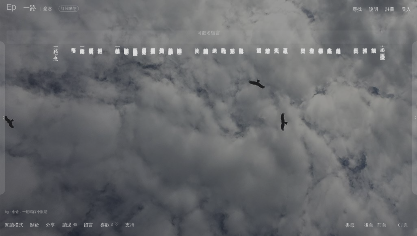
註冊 (389, 9)
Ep (11, 6)
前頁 (381, 224)
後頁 (368, 224)
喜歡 (105, 224)
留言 (88, 224)
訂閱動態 (69, 8)
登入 (406, 9)
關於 (34, 224)
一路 (29, 7)
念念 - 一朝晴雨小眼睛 (29, 212)
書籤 (350, 225)
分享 (50, 224)
